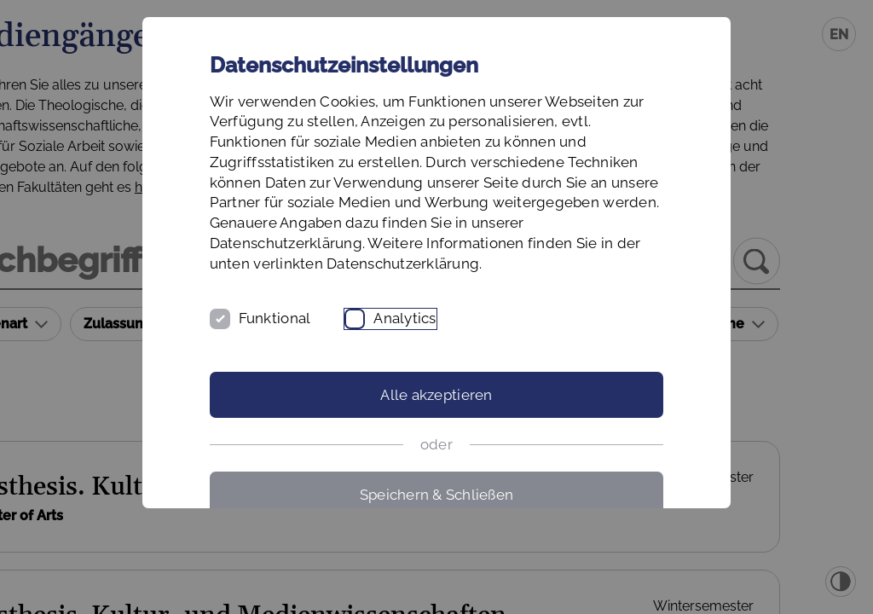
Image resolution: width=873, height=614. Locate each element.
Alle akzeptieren (436, 434)
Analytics (453, 358)
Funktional (322, 358)
